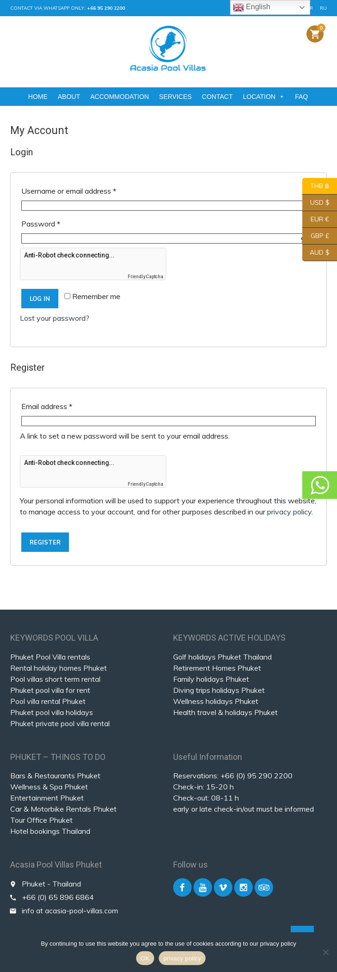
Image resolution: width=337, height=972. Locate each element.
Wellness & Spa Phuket (49, 786)
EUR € (315, 219)
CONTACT (217, 96)
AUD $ (316, 253)
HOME (38, 96)
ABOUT (69, 96)
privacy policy (289, 511)
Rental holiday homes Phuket (58, 667)
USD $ (316, 203)
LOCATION (264, 96)
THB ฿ (315, 186)
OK (145, 958)
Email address (61, 405)
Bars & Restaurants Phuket (55, 775)
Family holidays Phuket (211, 679)
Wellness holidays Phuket (215, 701)
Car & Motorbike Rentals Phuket (63, 808)
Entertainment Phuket (47, 797)
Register (45, 542)
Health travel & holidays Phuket (225, 712)
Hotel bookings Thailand (50, 831)
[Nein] (325, 952)
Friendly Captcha (145, 276)
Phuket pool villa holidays (51, 712)
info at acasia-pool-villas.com (70, 910)
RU (323, 8)
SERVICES (175, 96)
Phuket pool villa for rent (50, 690)
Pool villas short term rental (55, 679)
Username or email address (83, 189)
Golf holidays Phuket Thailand (222, 656)
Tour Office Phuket (41, 820)
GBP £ (315, 236)
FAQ (301, 96)
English (251, 7)
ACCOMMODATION (119, 96)
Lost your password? (54, 318)
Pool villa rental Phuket (48, 701)
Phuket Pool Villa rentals (50, 656)
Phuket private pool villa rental (60, 723)
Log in (40, 298)
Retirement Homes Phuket (217, 667)
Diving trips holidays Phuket (219, 690)
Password (55, 222)
